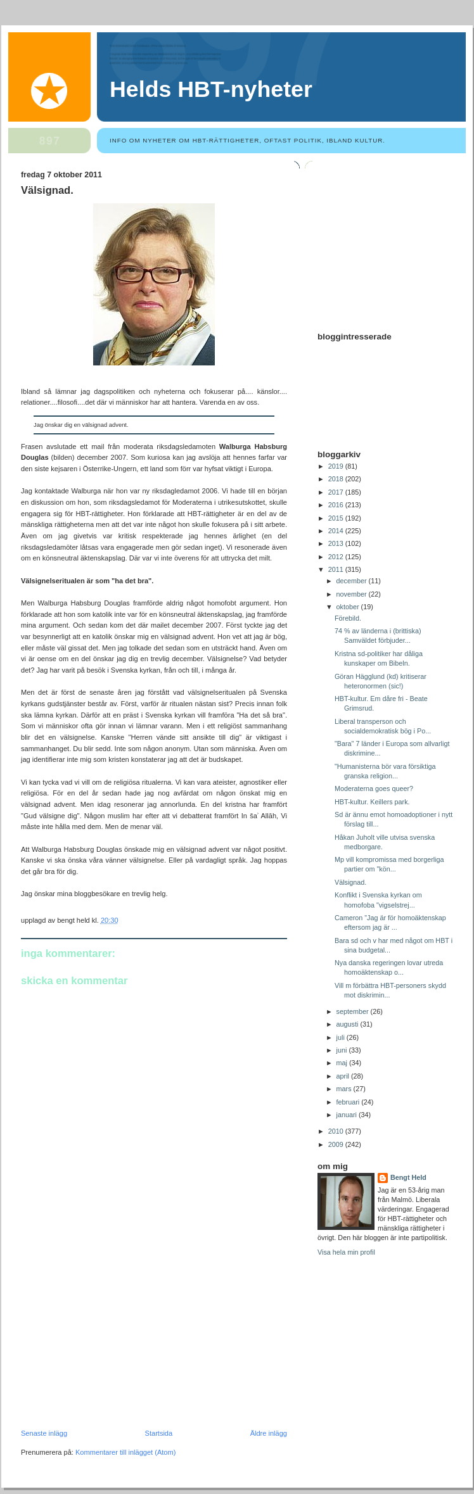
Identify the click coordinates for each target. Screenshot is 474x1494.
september (353, 1011)
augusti (348, 1024)
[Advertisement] (116, 1342)
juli (341, 1037)
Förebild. (348, 618)
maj (342, 1063)
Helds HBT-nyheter (211, 89)
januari (347, 1114)
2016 (336, 505)
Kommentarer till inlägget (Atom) (125, 1452)
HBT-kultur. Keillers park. (372, 802)
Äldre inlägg (268, 1433)
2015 (336, 518)
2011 (336, 569)
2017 (336, 492)
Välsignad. (47, 190)
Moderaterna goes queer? (374, 788)
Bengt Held (408, 1177)
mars (345, 1088)
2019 (336, 466)
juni (342, 1050)
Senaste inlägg (44, 1433)
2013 (336, 543)
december (352, 581)
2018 (336, 479)
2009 (336, 1144)
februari (349, 1102)
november (352, 594)
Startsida (159, 1433)
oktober (348, 607)
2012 (336, 556)
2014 (336, 531)
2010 (336, 1131)
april (343, 1076)
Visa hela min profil (346, 1252)
